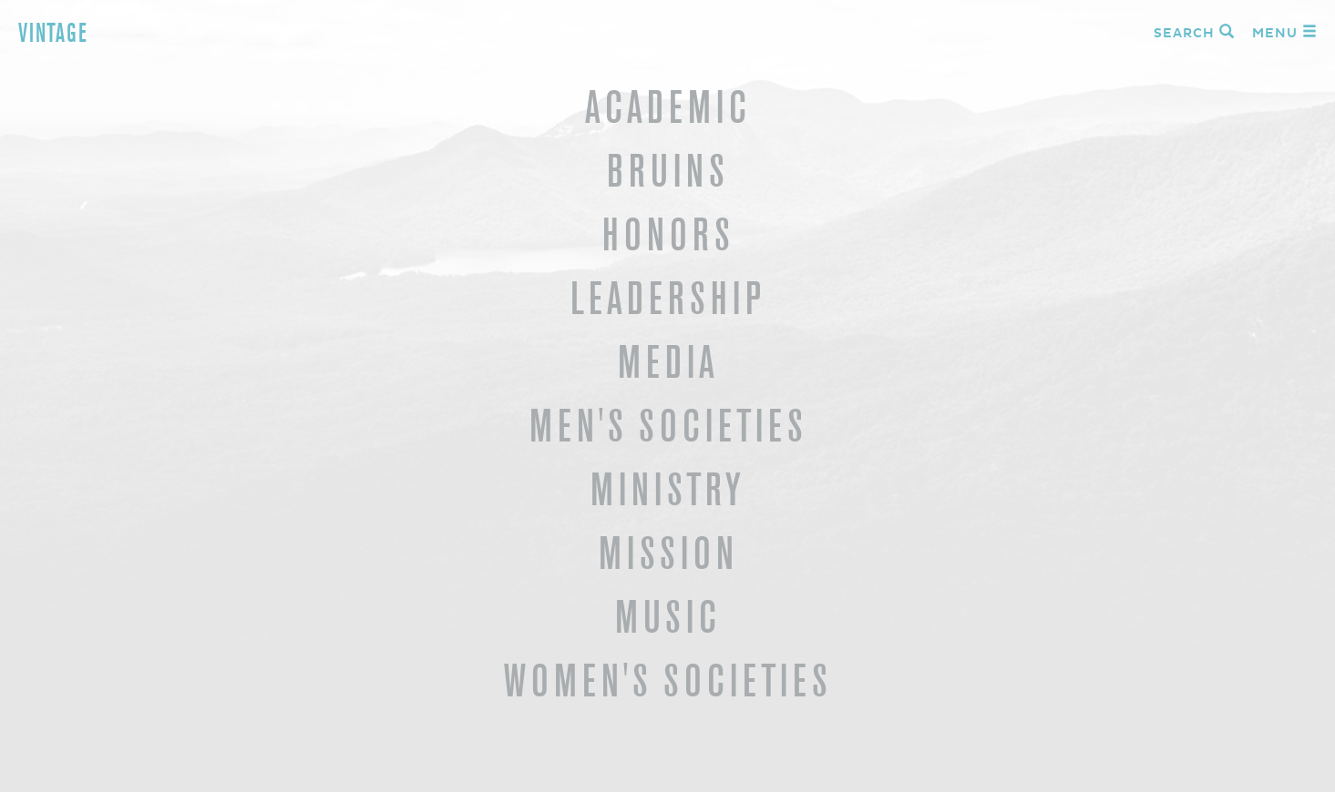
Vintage (52, 33)
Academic (667, 107)
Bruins (667, 171)
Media (668, 362)
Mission (668, 553)
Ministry (667, 489)
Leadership (667, 298)
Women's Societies (667, 680)
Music (667, 617)
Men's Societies (667, 426)
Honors (668, 234)
